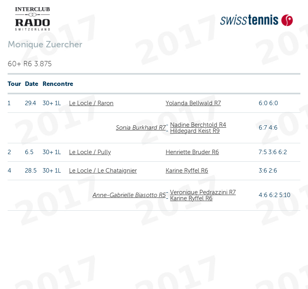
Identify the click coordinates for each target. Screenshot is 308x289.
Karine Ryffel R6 (187, 170)
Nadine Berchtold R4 (198, 125)
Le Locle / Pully (90, 152)
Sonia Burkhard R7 (141, 127)
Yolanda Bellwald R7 (193, 103)
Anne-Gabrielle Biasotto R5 (129, 195)
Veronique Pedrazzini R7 (203, 192)
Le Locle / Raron (91, 103)
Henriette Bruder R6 (192, 152)
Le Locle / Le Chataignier (103, 170)
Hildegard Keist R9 (195, 131)
